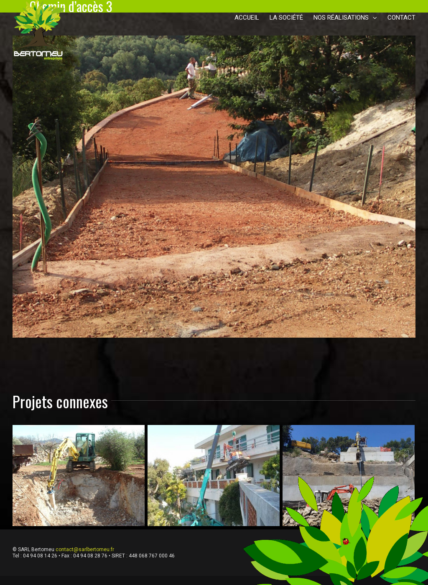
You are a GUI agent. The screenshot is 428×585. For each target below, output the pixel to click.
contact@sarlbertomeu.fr (85, 549)
